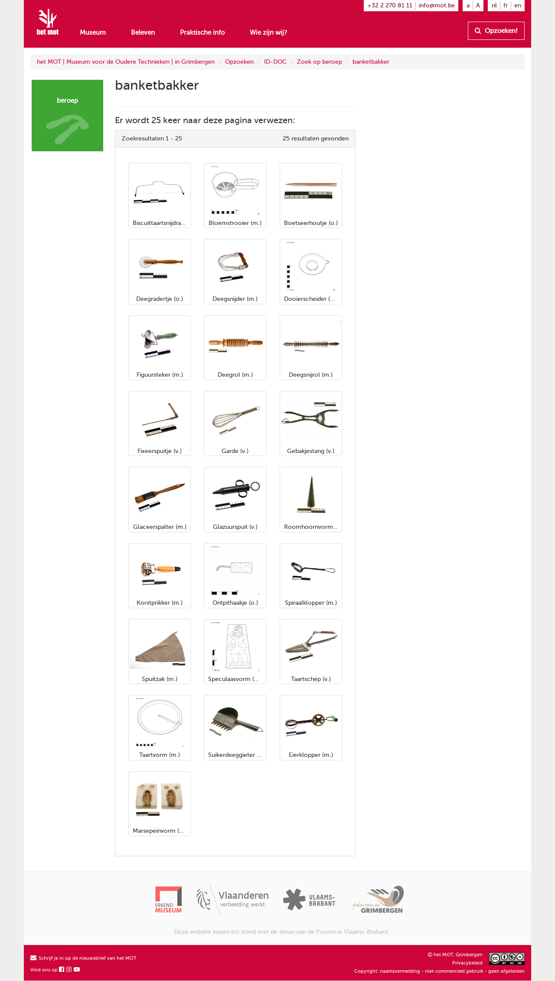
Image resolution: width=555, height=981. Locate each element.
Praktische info (202, 32)
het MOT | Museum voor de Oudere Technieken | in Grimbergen (126, 62)
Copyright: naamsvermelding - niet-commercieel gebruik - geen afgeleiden (439, 971)
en (517, 5)
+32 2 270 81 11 (389, 5)
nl (494, 5)
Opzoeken (239, 62)
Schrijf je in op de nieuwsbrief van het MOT (83, 958)
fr (505, 5)
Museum (93, 32)
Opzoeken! (496, 31)
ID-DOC (275, 62)
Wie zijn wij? (268, 32)
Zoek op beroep (319, 62)
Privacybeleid (467, 963)
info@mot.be (437, 5)
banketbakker (371, 62)
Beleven (143, 32)
